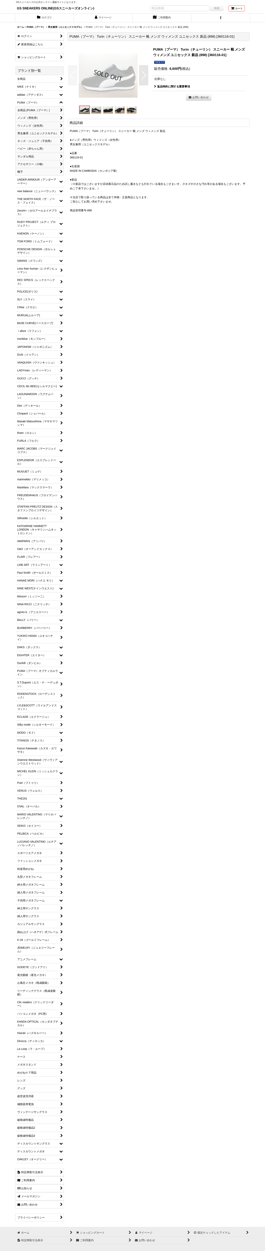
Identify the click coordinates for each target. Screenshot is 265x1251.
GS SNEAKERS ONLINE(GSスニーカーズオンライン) (55, 8)
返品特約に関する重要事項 (172, 86)
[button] (220, 18)
